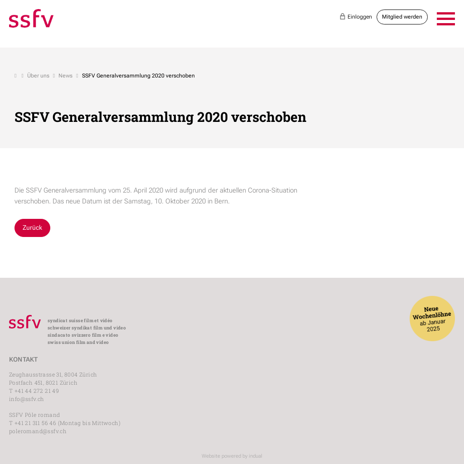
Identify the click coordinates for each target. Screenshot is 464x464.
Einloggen (355, 16)
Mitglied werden (402, 17)
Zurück (32, 227)
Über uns (38, 75)
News (65, 75)
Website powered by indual (232, 456)
